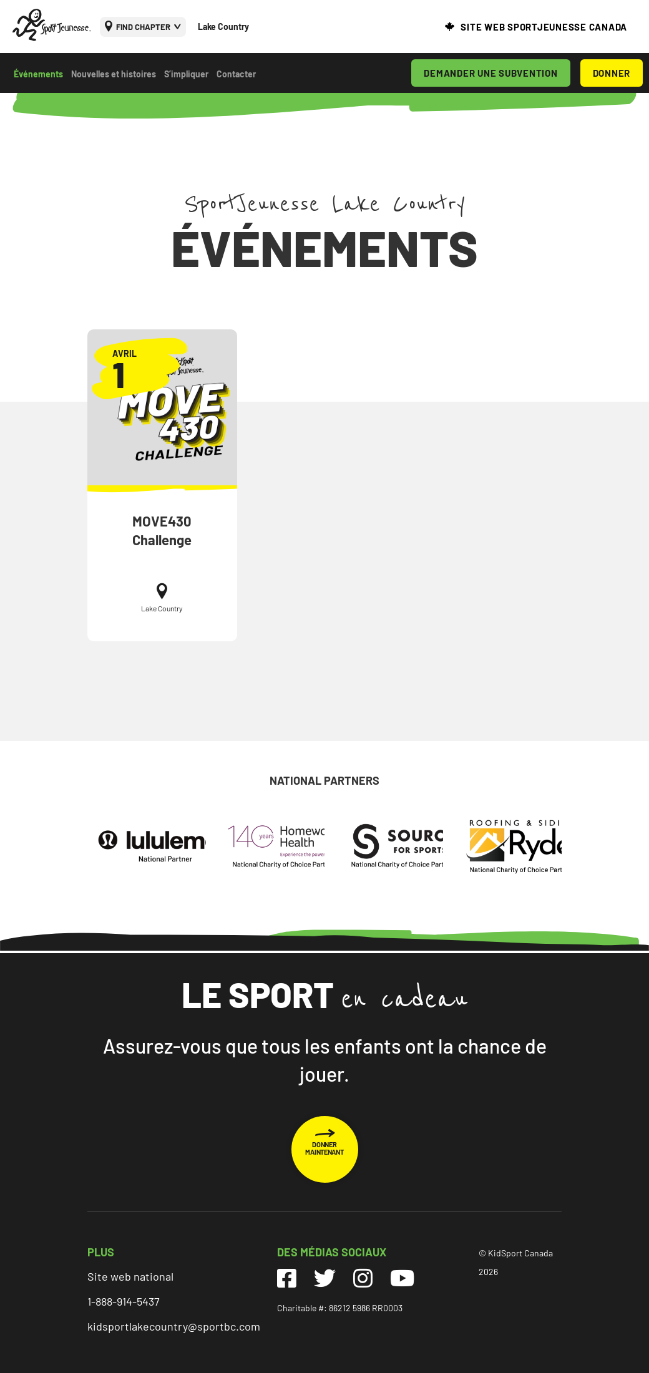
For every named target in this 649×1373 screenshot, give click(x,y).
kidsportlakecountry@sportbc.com (173, 1326)
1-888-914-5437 (123, 1301)
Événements (38, 74)
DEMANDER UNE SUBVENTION (490, 73)
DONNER (612, 73)
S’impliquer (186, 74)
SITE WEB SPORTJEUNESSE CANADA (544, 26)
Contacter (236, 74)
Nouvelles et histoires (113, 74)
